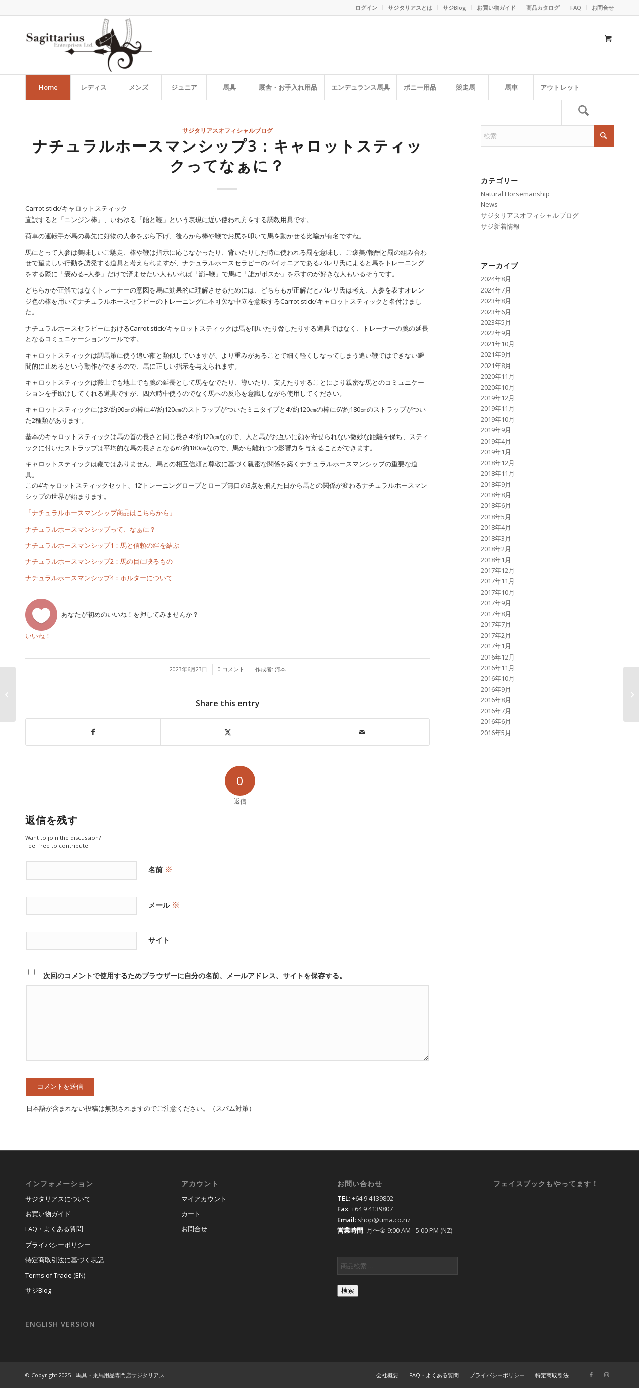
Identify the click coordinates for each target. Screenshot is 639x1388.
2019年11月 (498, 408)
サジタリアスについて (58, 1198)
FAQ (575, 7)
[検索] (583, 112)
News (489, 204)
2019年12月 (498, 397)
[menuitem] (366, 7)
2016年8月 (496, 699)
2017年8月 (496, 613)
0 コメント (231, 669)
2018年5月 (496, 516)
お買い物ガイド (496, 7)
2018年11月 (498, 473)
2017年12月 (498, 570)
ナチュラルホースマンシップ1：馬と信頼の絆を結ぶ (102, 545)
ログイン (366, 7)
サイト (159, 940)
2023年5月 (496, 322)
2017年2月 (496, 635)
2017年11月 (498, 581)
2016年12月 (498, 657)
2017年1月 (496, 645)
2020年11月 (498, 376)
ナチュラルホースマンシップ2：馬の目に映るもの (99, 561)
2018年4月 (496, 527)
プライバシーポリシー (58, 1244)
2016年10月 (498, 678)
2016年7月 (496, 710)
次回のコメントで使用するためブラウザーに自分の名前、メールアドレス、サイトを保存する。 (194, 975)
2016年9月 (496, 689)
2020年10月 (498, 387)
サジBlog (454, 7)
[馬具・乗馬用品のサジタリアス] (88, 45)
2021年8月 (496, 365)
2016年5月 (496, 732)
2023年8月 (496, 300)
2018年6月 (496, 505)
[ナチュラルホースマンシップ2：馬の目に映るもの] (8, 694)
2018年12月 (498, 462)
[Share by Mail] (362, 732)
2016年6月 (496, 721)
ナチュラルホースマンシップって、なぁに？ (90, 529)
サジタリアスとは (410, 7)
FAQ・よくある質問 (54, 1228)
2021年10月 (498, 343)
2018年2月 (496, 548)
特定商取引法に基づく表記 (64, 1259)
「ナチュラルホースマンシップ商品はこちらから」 (100, 512)
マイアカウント (204, 1198)
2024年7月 (496, 290)
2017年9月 (496, 602)
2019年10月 (498, 419)
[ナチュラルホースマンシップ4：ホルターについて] (631, 694)
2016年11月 (498, 667)
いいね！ (38, 635)
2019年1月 (496, 451)
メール (164, 904)
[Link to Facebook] (591, 1374)
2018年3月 (496, 538)
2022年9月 (496, 332)
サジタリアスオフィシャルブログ (227, 130)
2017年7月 (496, 624)
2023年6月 (496, 311)
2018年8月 (496, 494)
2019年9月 (496, 429)
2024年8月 (496, 278)
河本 (283, 669)
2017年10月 (498, 592)
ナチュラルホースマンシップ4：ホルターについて (99, 577)
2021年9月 (496, 354)
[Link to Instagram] (606, 1374)
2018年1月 (496, 559)
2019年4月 (496, 441)
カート (191, 1213)
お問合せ (603, 7)
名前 (160, 869)
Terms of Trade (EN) (55, 1275)
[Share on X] (227, 732)
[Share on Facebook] (93, 732)
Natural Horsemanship (515, 193)
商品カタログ (543, 7)
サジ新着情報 (500, 226)
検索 (347, 1290)
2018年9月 (496, 484)
